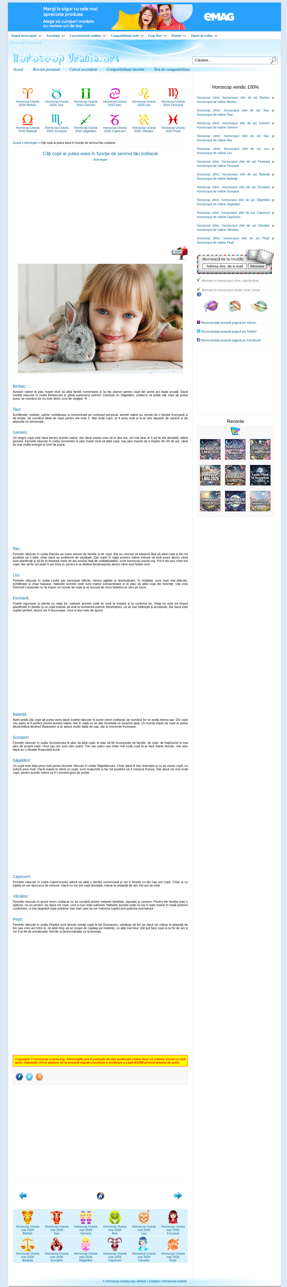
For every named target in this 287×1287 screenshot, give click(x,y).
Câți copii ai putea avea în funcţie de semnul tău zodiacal (100, 153)
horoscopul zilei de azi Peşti (246, 238)
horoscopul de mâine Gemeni (217, 127)
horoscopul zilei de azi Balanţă (246, 174)
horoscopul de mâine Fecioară (218, 165)
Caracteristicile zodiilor (88, 35)
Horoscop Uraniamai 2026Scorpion (56, 1255)
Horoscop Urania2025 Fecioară (173, 101)
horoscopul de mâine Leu (214, 153)
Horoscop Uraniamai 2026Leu (144, 1228)
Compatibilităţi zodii (127, 35)
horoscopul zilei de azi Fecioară (246, 161)
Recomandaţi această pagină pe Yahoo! (228, 322)
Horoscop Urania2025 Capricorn (115, 128)
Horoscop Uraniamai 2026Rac (115, 1228)
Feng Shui (157, 35)
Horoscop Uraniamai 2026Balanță (27, 1255)
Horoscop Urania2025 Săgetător (86, 128)
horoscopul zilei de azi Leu (246, 148)
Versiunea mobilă (174, 1281)
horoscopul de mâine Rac (214, 140)
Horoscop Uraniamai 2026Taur (56, 1228)
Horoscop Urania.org (24, 41)
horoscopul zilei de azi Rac (246, 136)
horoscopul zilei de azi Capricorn (246, 212)
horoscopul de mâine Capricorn (218, 217)
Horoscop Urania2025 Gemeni (86, 101)
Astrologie (55, 35)
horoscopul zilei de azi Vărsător (246, 225)
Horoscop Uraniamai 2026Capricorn (115, 1255)
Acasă (17, 142)
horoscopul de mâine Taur (215, 114)
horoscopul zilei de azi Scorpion (246, 187)
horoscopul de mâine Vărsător (218, 229)
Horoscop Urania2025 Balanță (27, 128)
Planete (178, 35)
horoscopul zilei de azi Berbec (246, 97)
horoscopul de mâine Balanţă (217, 178)
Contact (154, 1281)
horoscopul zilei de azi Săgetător (246, 200)
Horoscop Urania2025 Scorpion (56, 128)
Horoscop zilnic (208, 97)
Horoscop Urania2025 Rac (115, 101)
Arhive (141, 1281)
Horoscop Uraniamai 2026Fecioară (173, 1228)
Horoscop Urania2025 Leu (144, 101)
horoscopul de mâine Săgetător (218, 204)
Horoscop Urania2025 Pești (173, 128)
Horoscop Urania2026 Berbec (27, 101)
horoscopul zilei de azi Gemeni (246, 123)
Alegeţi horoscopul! (26, 35)
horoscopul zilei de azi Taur (246, 110)
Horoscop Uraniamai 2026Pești (173, 1255)
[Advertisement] (100, 205)
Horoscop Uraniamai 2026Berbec (27, 1228)
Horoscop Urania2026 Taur (56, 101)
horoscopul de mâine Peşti (215, 242)
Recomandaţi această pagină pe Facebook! (231, 340)
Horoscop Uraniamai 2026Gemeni (86, 1228)
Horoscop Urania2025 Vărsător (144, 128)
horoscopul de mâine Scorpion (218, 191)
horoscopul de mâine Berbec (217, 101)
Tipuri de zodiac (204, 35)
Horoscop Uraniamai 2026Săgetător (86, 1255)
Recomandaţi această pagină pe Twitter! (229, 331)
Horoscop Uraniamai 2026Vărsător (144, 1255)
